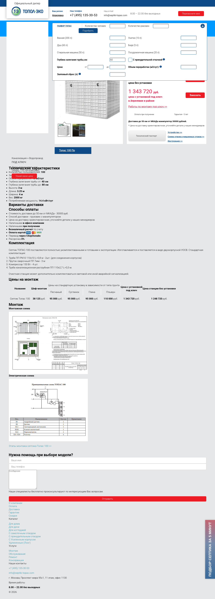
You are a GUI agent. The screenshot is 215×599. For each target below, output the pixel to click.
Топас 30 (14, 99)
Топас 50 (14, 108)
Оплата (153, 3)
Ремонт (124, 3)
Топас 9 (13, 71)
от (86, 67)
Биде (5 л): (133, 45)
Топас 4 (13, 48)
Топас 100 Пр (19, 127)
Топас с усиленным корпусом (23, 33)
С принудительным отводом (25, 540)
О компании (73, 3)
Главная (58, 3)
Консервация (16, 564)
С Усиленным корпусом (22, 543)
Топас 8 (13, 67)
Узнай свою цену (24, 176)
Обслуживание (107, 3)
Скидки (13, 519)
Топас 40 (14, 104)
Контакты (139, 3)
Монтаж (90, 3)
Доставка (167, 3)
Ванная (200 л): (64, 38)
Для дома (14, 527)
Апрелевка (58, 15)
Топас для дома (16, 62)
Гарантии (183, 3)
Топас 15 (14, 85)
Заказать (195, 95)
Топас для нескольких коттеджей (25, 90)
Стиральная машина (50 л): (71, 52)
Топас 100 (15, 123)
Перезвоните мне (191, 13)
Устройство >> (175, 132)
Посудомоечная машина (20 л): (144, 52)
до (108, 67)
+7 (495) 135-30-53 (83, 15)
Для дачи (14, 530)
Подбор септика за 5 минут (210, 549)
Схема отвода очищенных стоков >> (186, 136)
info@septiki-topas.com (115, 15)
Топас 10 (14, 76)
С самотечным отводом (22, 537)
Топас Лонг (14, 38)
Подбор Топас (64, 26)
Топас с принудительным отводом (25, 29)
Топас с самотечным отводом (23, 24)
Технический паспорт (146, 135)
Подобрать (88, 30)
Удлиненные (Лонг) (20, 546)
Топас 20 (14, 95)
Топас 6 (13, 57)
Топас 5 (13, 53)
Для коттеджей (17, 533)
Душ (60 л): (62, 45)
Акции (197, 3)
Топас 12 (14, 80)
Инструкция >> (175, 141)
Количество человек (95, 26)
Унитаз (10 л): (135, 38)
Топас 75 (14, 113)
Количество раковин (138, 26)
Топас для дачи (16, 43)
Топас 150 (15, 130)
